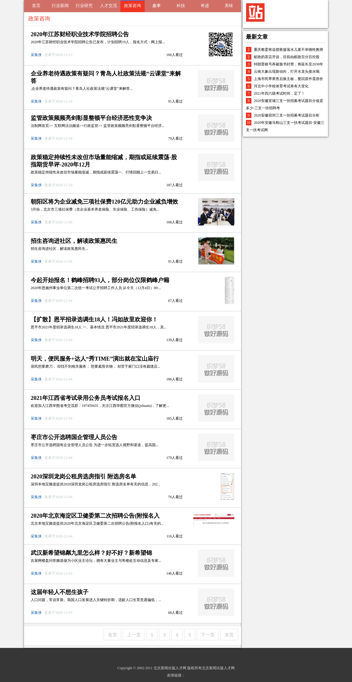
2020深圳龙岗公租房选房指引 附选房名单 (83, 476)
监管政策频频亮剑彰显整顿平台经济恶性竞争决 (91, 118)
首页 (36, 5)
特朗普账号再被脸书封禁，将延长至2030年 (288, 64)
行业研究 (84, 5)
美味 (229, 5)
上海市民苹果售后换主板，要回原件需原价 (288, 79)
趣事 (156, 5)
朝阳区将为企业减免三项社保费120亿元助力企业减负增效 (104, 201)
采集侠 (37, 55)
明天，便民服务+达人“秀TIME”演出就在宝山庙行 (95, 358)
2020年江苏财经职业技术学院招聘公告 (80, 34)
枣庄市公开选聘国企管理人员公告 (74, 437)
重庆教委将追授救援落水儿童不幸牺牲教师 (288, 49)
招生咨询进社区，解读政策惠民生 (74, 241)
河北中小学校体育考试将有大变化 (281, 86)
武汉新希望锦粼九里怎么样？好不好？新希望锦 (91, 553)
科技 (181, 5)
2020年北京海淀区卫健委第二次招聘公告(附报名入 (95, 515)
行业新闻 (60, 5)
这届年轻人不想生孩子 (59, 592)
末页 (229, 634)
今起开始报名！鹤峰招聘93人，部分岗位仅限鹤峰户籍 (100, 280)
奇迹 (205, 5)
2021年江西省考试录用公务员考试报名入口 (85, 398)
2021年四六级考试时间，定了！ (279, 93)
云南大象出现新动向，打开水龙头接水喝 (286, 71)
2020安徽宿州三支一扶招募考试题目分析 (286, 115)
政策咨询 (132, 5)
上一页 (134, 634)
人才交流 (108, 5)
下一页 (208, 634)
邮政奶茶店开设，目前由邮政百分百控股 (286, 57)
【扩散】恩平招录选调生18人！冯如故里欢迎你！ (94, 319)
